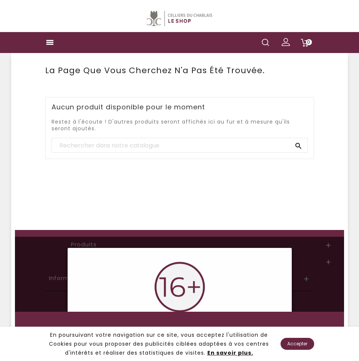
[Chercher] (179, 145)
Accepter (297, 343)
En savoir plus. (230, 353)
